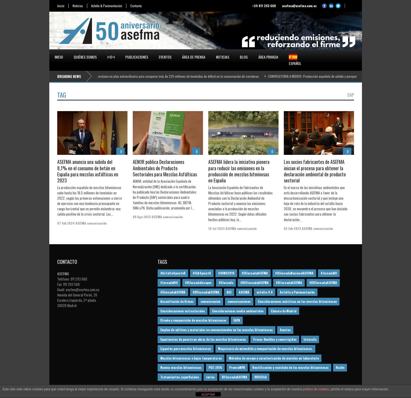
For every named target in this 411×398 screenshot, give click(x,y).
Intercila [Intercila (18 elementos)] (310, 339)
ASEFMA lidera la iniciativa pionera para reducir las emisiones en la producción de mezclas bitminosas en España (238, 171)
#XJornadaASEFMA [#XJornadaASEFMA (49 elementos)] (172, 292)
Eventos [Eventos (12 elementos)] (285, 329)
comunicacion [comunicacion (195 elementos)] (210, 301)
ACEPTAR (208, 394)
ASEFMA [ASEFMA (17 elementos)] (244, 292)
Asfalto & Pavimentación (106, 6)
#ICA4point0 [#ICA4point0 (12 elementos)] (202, 273)
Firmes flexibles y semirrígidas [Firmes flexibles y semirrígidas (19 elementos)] (275, 339)
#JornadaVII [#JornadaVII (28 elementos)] (329, 273)
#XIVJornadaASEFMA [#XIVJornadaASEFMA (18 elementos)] (323, 282)
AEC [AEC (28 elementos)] (229, 292)
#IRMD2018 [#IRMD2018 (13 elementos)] (226, 273)
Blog (244, 57)
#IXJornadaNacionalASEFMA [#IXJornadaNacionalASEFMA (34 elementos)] (294, 273)
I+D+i (111, 57)
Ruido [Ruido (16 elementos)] (340, 367)
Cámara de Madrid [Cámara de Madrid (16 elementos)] (284, 311)
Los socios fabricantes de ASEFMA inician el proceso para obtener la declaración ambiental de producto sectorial (315, 171)
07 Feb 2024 (66, 223)
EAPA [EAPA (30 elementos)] (236, 320)
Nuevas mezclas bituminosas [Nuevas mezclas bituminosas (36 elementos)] (180, 367)
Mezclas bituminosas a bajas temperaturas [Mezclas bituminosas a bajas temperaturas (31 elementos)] (191, 358)
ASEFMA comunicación (91, 223)
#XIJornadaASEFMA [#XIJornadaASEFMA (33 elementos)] (289, 282)
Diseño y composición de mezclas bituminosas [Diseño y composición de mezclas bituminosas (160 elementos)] (193, 320)
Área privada (268, 57)
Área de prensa (193, 57)
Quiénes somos (85, 57)
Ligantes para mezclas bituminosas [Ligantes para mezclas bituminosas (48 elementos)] (185, 348)
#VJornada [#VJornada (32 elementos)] (226, 282)
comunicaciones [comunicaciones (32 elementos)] (239, 301)
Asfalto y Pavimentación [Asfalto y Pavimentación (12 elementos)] (297, 292)
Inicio (60, 6)
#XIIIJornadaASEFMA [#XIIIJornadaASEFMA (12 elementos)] (254, 282)
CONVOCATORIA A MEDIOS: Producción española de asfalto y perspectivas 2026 (321, 76)
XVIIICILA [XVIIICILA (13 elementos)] (260, 377)
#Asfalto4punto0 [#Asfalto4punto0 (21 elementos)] (172, 273)
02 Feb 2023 (292, 228)
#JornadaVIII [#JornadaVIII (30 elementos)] (169, 282)
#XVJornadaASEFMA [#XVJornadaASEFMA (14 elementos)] (206, 292)
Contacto (136, 6)
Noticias (78, 6)
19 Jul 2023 (216, 228)
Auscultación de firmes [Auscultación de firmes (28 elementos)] (176, 301)
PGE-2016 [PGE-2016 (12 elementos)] (215, 367)
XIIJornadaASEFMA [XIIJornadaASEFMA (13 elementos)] (234, 377)
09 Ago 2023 (142, 217)
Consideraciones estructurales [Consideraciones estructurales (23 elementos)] (182, 311)
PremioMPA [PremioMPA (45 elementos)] (237, 367)
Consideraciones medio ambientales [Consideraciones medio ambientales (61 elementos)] (238, 311)
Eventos (165, 57)
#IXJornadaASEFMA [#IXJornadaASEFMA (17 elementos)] (255, 273)
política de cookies (316, 389)
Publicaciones (136, 57)
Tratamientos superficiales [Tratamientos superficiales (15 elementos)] (179, 377)
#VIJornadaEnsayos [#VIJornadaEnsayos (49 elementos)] (198, 282)
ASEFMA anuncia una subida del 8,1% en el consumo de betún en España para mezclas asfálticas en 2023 (87, 171)
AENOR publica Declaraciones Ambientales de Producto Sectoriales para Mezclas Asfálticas (165, 168)
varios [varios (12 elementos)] (210, 377)
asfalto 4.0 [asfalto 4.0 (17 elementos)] (265, 292)
